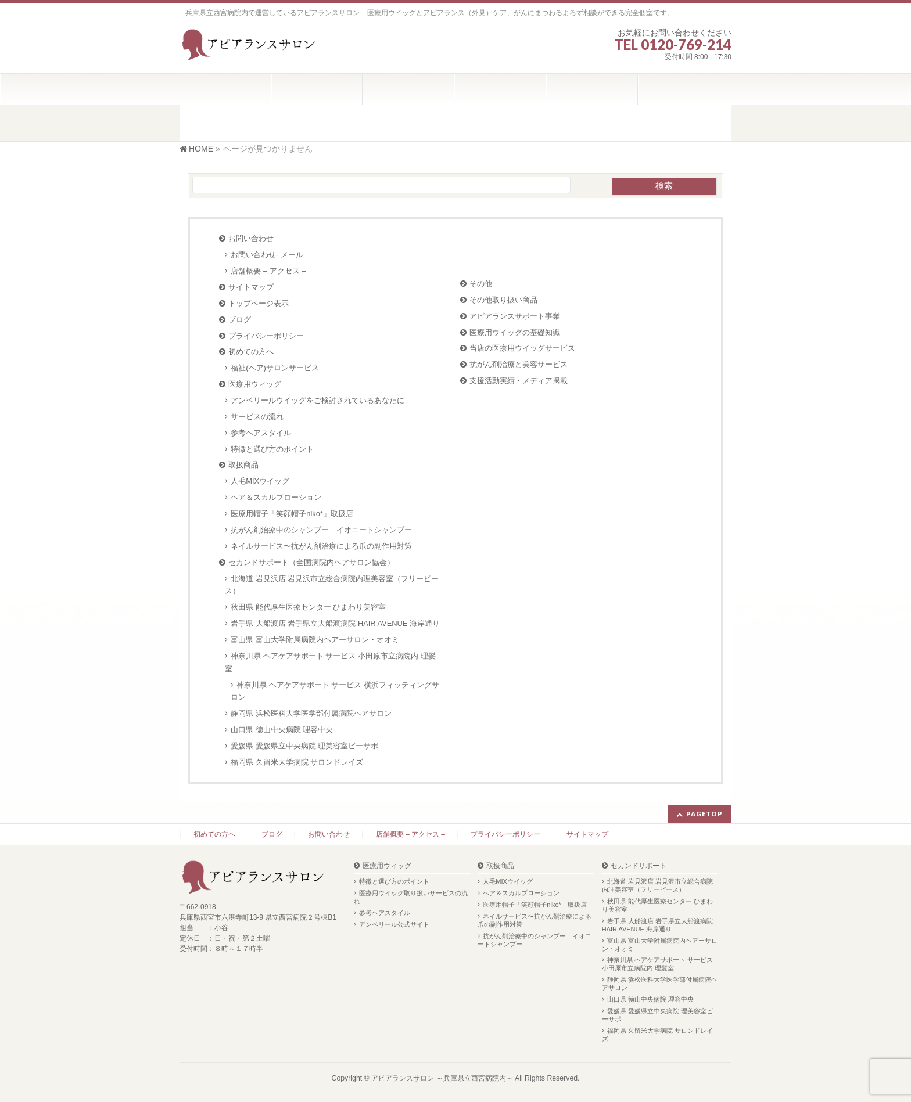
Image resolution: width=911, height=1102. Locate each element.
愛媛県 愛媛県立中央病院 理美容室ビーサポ (304, 745)
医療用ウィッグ (254, 384)
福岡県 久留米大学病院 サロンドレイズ (297, 762)
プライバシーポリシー (266, 336)
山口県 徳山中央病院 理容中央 (282, 729)
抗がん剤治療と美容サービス (518, 364)
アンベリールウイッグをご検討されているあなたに (317, 400)
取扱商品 (243, 464)
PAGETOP (704, 814)
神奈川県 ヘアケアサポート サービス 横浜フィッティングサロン (335, 691)
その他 (480, 283)
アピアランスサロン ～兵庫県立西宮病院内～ (441, 1078)
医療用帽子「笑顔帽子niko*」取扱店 (292, 513)
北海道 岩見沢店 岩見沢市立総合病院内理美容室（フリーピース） (332, 585)
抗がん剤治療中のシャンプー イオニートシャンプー (321, 529)
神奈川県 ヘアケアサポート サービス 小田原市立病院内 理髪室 (330, 662)
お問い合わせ (251, 238)
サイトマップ (251, 287)
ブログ (239, 319)
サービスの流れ (257, 416)
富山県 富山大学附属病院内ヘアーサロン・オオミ (315, 639)
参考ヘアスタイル (261, 432)
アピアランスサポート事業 (514, 316)
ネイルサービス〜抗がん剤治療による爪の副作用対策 (321, 546)
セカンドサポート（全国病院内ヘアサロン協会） (311, 562)
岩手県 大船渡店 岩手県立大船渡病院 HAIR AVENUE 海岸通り (335, 623)
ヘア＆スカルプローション (276, 497)
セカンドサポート (638, 866)
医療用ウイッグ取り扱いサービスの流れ (411, 897)
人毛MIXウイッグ (260, 481)
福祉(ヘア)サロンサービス (275, 367)
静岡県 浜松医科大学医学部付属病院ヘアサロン (311, 713)
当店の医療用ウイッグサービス (522, 348)
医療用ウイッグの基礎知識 (514, 332)
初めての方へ (251, 351)
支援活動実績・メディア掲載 (518, 380)
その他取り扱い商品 (503, 300)
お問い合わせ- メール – (270, 254)
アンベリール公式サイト (394, 924)
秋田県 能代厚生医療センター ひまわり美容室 (308, 607)
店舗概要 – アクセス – (268, 271)
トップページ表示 (258, 303)
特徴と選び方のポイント (272, 449)
